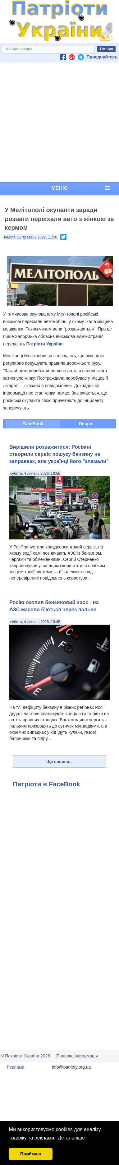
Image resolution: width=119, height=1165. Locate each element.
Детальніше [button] (71, 1137)
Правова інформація (77, 1055)
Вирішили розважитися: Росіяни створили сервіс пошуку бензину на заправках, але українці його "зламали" (59, 454)
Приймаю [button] (30, 1153)
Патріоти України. (45, 343)
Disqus (86, 423)
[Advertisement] (58, 122)
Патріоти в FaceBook (46, 784)
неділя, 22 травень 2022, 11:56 (30, 237)
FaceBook (32, 423)
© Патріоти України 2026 (25, 1055)
